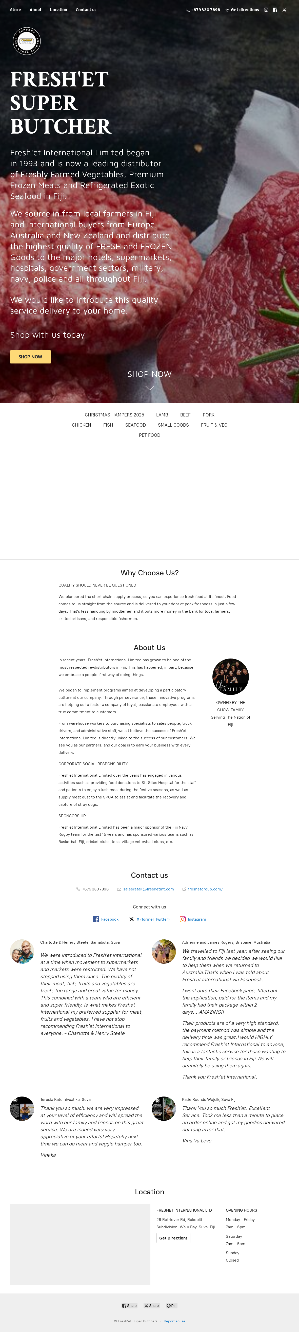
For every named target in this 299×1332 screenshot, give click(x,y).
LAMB (162, 415)
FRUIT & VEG (214, 425)
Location (58, 9)
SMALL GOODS (173, 425)
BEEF (185, 415)
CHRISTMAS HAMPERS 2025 (114, 415)
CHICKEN (81, 425)
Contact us (86, 9)
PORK (208, 415)
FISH (108, 425)
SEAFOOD (135, 425)
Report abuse (174, 1321)
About (36, 9)
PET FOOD (149, 435)
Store (15, 9)
